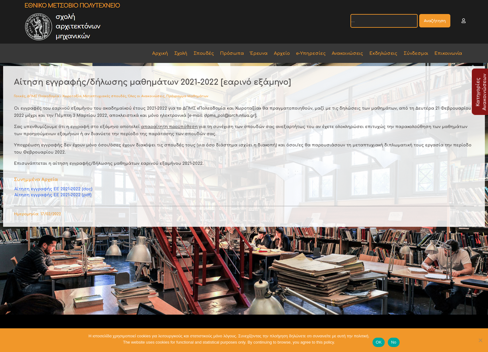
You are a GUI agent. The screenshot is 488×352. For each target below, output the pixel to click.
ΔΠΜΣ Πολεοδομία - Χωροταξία (54, 96)
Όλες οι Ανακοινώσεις (146, 96)
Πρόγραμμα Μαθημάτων (187, 96)
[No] (480, 340)
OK (379, 342)
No (393, 342)
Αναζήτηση (435, 21)
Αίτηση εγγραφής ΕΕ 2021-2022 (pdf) (53, 195)
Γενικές (20, 96)
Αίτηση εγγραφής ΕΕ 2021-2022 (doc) (53, 189)
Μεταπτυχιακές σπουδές (104, 96)
